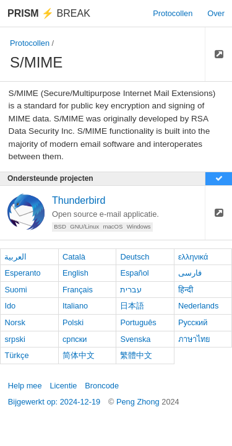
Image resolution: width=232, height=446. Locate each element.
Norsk (14, 322)
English (75, 273)
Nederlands (198, 305)
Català (73, 256)
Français (77, 289)
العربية (15, 256)
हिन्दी (185, 289)
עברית (131, 289)
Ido (9, 305)
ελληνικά (193, 256)
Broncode (102, 385)
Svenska (135, 339)
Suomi (15, 289)
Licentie (63, 385)
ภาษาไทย (194, 339)
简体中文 (78, 355)
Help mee (25, 385)
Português (138, 322)
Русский (192, 322)
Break (48, 13)
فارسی (190, 273)
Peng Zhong (138, 401)
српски (74, 339)
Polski (73, 322)
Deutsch (134, 256)
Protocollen (172, 13)
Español (134, 273)
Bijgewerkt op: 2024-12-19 (54, 401)
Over (216, 13)
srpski (14, 339)
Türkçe (16, 355)
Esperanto (22, 273)
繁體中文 (136, 355)
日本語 (132, 305)
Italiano (75, 305)
